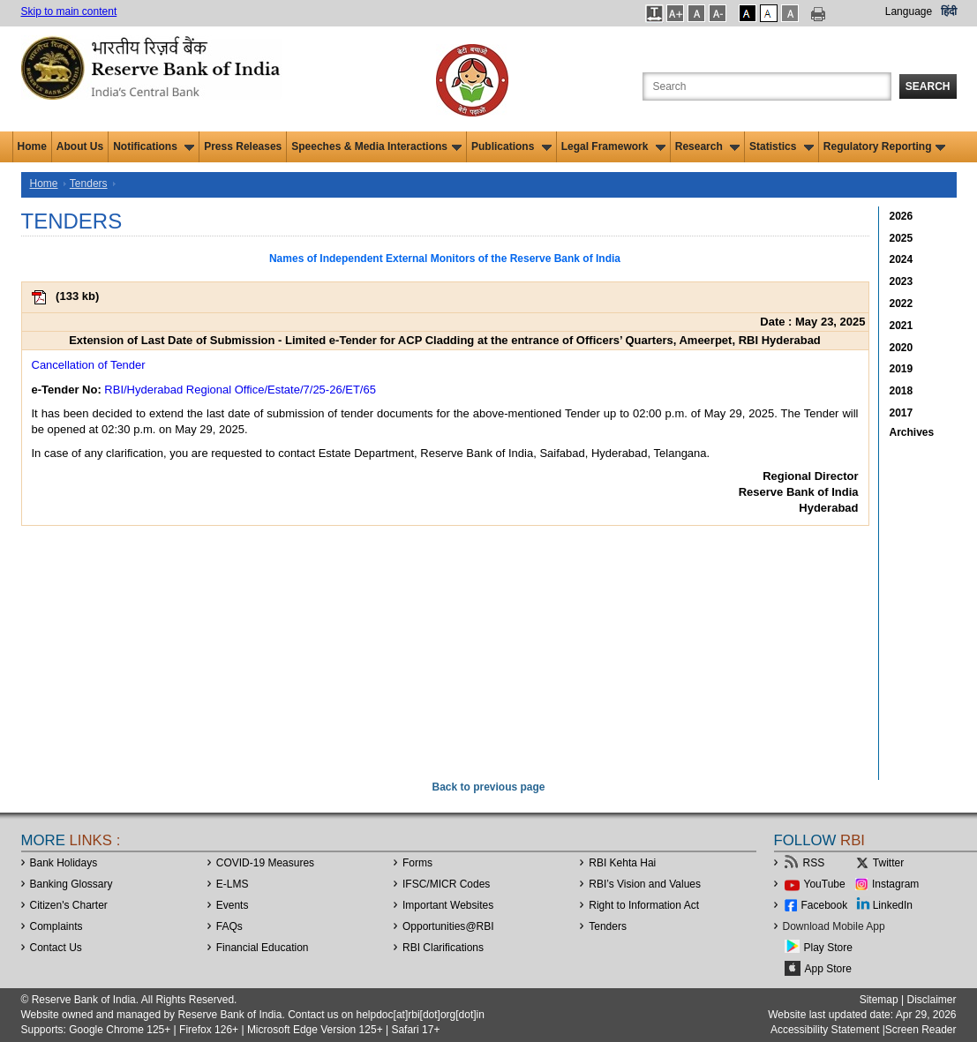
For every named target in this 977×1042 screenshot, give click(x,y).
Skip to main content (69, 11)
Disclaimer (931, 999)
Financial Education (262, 947)
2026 (901, 216)
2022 (901, 303)
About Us (79, 146)
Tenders (89, 183)
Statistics (781, 146)
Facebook (824, 905)
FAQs (229, 926)
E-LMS (232, 884)
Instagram (895, 884)
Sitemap (879, 999)
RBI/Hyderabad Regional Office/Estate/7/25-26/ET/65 (240, 389)
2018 (901, 391)
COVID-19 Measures (265, 863)
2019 (901, 369)
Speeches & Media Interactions (376, 146)
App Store (828, 969)
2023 (901, 281)
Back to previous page (488, 787)
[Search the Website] (767, 86)
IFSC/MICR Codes (446, 884)
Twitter (888, 863)
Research (707, 146)
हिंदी (949, 11)
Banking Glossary (71, 884)
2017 (901, 413)
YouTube (824, 884)
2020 (901, 347)
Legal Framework (613, 146)
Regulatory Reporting (884, 146)
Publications (511, 146)
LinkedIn (893, 905)
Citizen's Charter (69, 905)
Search (928, 86)
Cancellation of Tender (89, 364)
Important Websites (447, 905)
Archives (912, 432)
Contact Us (56, 947)
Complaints (56, 926)
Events (232, 905)
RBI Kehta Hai (622, 863)
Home (32, 146)
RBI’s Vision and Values (645, 884)
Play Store (828, 947)
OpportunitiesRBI (448, 926)
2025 (901, 238)
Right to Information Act (644, 905)
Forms (417, 863)
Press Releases (243, 146)
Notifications (153, 146)
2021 (901, 325)
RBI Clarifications (443, 947)
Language (908, 11)
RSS (814, 863)
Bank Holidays (64, 863)
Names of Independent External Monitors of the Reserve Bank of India (444, 258)
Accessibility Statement (824, 1029)
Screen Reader (921, 1029)
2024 (901, 259)
